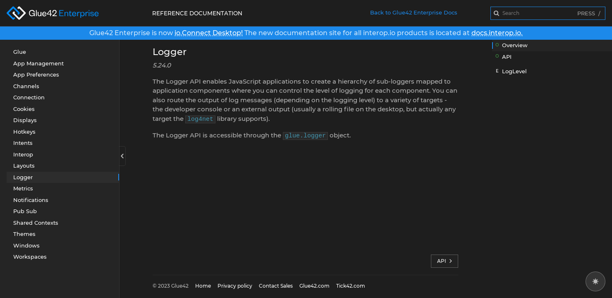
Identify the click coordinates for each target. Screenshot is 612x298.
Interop (23, 154)
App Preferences (36, 74)
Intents (23, 142)
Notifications (30, 200)
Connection (29, 97)
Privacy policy (235, 286)
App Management (38, 63)
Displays (25, 120)
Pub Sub (25, 211)
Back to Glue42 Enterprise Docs (413, 12)
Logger (23, 177)
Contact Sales (276, 286)
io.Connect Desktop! (209, 33)
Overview (515, 45)
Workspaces (30, 256)
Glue (19, 51)
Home (203, 286)
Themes (24, 234)
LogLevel (514, 71)
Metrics (23, 188)
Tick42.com (350, 286)
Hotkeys (24, 131)
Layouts (24, 165)
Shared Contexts (35, 222)
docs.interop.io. (497, 33)
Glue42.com (314, 286)
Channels (26, 86)
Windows (26, 245)
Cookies (24, 109)
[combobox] (547, 13)
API (444, 261)
